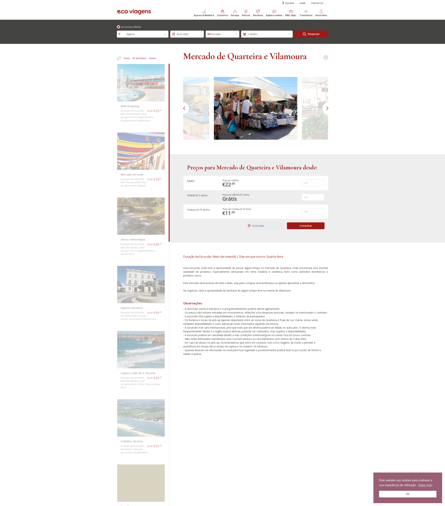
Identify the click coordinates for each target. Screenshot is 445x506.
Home (303, 3)
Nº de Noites (139, 58)
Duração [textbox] (216, 34)
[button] (204, 14)
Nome (152, 58)
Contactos (317, 3)
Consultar (306, 225)
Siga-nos (288, 3)
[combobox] (142, 34)
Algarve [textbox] (129, 34)
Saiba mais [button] (425, 485)
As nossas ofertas (131, 26)
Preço (127, 58)
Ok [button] (407, 494)
